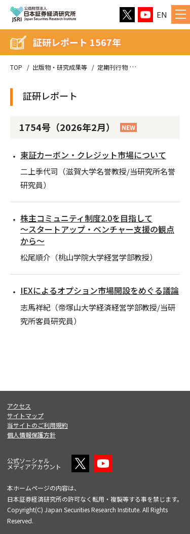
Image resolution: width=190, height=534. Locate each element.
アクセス (19, 406)
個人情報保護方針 (31, 434)
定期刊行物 (112, 67)
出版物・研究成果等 (59, 67)
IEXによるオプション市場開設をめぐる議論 (99, 290)
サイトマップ (25, 415)
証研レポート (156, 67)
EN (162, 14)
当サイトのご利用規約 (37, 425)
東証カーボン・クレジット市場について (93, 155)
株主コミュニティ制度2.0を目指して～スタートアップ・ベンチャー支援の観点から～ (97, 229)
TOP (16, 67)
